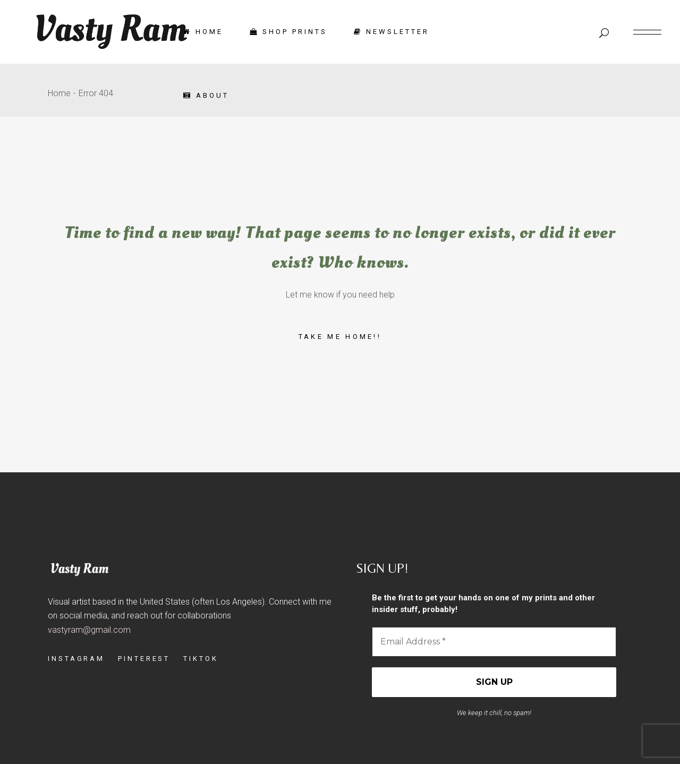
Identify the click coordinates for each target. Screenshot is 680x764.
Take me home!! (340, 337)
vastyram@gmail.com (89, 630)
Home (59, 93)
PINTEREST (144, 659)
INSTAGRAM (76, 659)
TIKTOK (200, 659)
